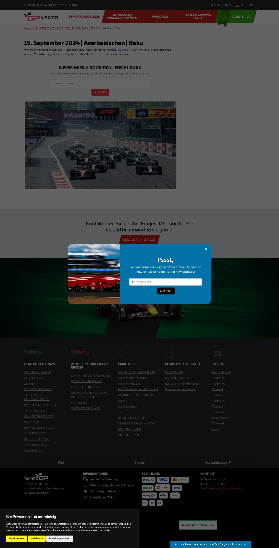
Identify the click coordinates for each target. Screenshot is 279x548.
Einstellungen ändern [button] (59, 538)
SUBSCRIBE (165, 291)
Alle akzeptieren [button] (16, 538)
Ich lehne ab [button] (37, 538)
